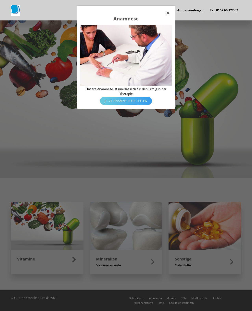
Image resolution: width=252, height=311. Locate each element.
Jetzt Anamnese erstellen (126, 101)
